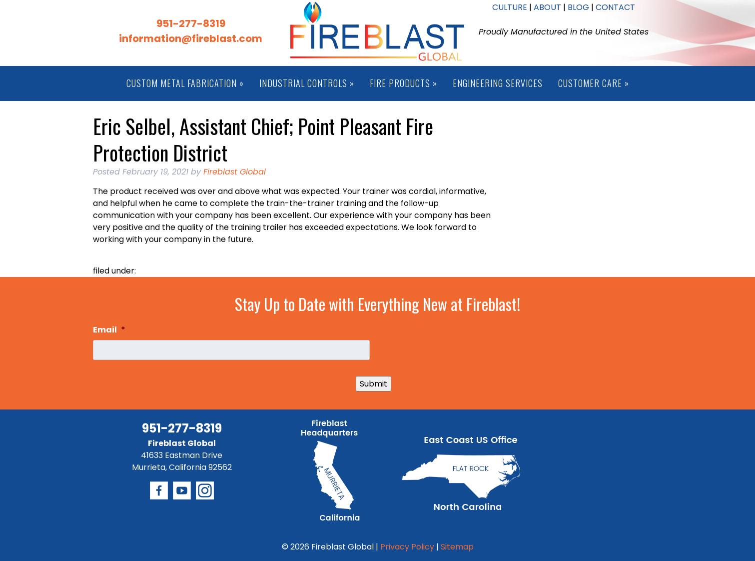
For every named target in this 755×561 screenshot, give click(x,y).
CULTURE (509, 7)
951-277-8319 (190, 23)
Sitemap (457, 546)
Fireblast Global (234, 172)
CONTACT (615, 7)
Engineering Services (498, 83)
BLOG (578, 7)
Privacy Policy (407, 546)
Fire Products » (403, 83)
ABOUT (547, 7)
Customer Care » (593, 83)
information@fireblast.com (190, 39)
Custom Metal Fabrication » (185, 83)
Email (109, 330)
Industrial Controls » (306, 83)
